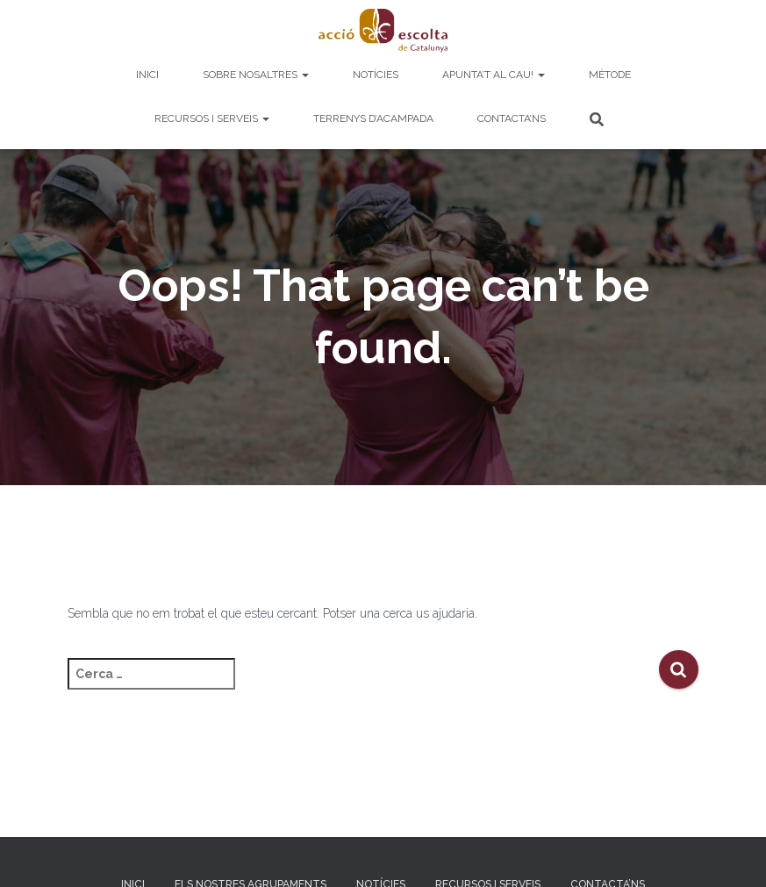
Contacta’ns (511, 118)
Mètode (610, 74)
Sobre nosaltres (256, 74)
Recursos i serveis (211, 118)
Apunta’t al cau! (493, 74)
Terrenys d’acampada (373, 118)
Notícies (375, 74)
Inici (147, 74)
